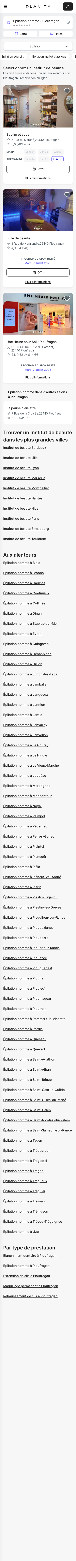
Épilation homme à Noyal (22, 806)
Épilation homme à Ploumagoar (27, 998)
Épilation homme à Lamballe (24, 684)
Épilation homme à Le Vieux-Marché (31, 765)
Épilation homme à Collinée (24, 603)
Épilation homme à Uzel (21, 1232)
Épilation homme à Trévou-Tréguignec (32, 1221)
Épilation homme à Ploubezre (25, 938)
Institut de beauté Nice (20, 508)
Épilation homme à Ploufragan (26, 1266)
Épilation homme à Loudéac (24, 776)
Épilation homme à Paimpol (24, 816)
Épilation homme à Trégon (23, 1171)
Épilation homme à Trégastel (25, 1161)
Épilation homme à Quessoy (24, 1039)
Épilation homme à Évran (22, 634)
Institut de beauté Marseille (24, 478)
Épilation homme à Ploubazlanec (28, 928)
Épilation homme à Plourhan (25, 1009)
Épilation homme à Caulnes (24, 583)
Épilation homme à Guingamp (26, 644)
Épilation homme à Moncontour (27, 796)
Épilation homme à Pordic (23, 1029)
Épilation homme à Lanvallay (25, 725)
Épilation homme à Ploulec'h (25, 988)
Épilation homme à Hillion (22, 664)
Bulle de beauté (18, 238)
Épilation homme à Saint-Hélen (27, 1110)
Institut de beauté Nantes (23, 498)
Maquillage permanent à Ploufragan (30, 1286)
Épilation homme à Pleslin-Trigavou (30, 897)
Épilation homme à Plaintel (23, 846)
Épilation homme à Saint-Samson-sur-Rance (37, 1130)
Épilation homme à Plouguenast (27, 968)
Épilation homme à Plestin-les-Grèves (32, 907)
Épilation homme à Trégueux (25, 1181)
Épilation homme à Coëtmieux (26, 593)
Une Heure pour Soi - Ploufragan (31, 342)
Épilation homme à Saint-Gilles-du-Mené (34, 1100)
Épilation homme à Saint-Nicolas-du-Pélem (36, 1120)
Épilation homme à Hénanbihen (27, 654)
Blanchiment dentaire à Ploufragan (30, 1256)
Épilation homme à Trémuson (25, 1211)
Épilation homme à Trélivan (24, 1201)
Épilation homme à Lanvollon (25, 735)
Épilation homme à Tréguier (24, 1191)
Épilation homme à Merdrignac (26, 786)
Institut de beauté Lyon (21, 468)
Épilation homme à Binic (21, 563)
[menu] (5, 6)
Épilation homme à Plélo (21, 867)
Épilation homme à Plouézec (25, 958)
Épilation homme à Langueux (25, 694)
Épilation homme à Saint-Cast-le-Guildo (34, 1090)
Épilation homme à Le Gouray (25, 745)
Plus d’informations (38, 178)
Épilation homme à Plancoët (24, 857)
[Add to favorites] (67, 91)
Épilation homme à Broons (23, 573)
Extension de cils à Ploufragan (26, 1276)
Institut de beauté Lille (20, 458)
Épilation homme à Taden (22, 1140)
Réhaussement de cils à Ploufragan (30, 1296)
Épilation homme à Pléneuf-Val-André (32, 877)
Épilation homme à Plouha (23, 978)
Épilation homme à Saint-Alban (27, 1069)
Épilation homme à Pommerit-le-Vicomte (34, 1019)
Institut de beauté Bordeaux (24, 448)
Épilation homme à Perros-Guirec (28, 836)
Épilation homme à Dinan (22, 613)
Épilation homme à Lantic (22, 715)
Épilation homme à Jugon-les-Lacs (30, 674)
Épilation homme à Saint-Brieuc (27, 1080)
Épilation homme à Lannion (24, 705)
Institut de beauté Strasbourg (26, 529)
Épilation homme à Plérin (22, 887)
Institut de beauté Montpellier (26, 488)
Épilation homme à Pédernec (25, 826)
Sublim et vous (17, 134)
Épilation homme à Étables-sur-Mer (30, 623)
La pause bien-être (21, 408)
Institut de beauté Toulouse (24, 539)
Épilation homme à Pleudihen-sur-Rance (34, 917)
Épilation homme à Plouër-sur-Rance (31, 948)
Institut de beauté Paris (21, 518)
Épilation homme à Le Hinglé (25, 755)
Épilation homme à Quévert (24, 1049)
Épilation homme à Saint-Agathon (29, 1059)
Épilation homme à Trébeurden (26, 1151)
